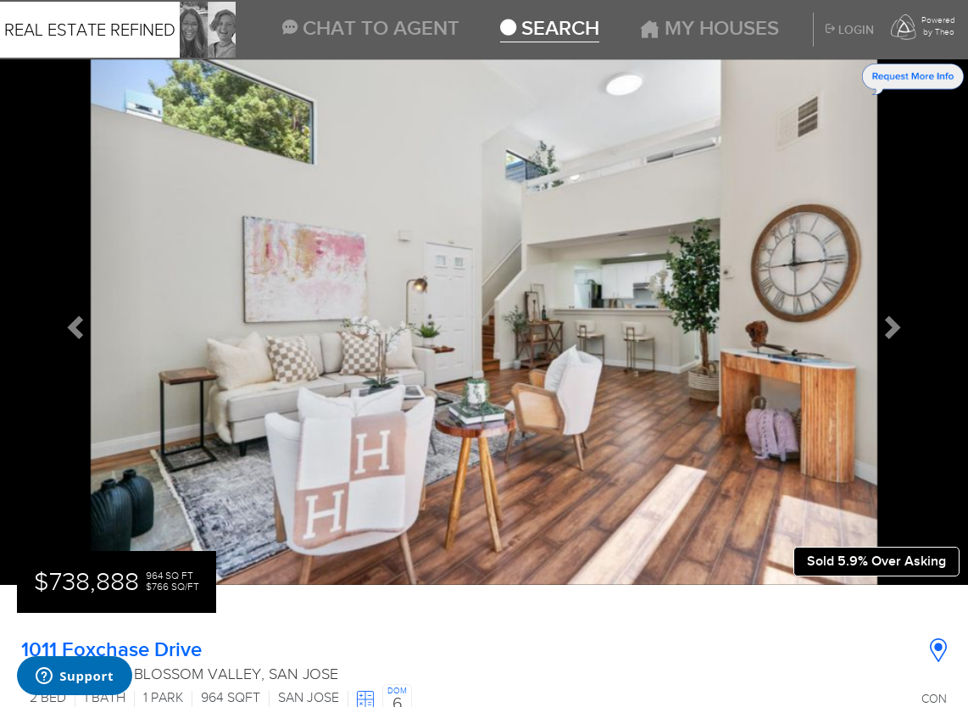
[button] (72, 322)
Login (850, 30)
